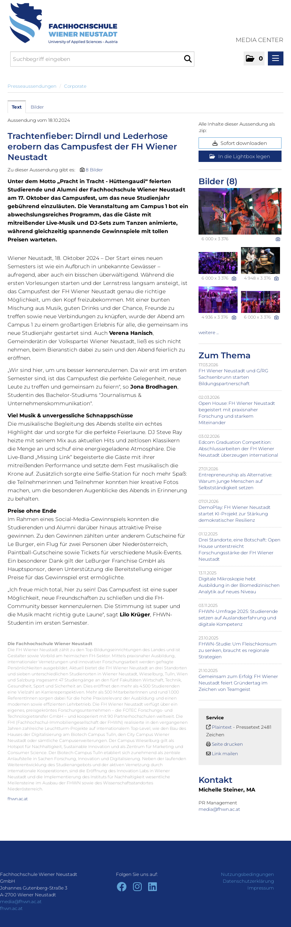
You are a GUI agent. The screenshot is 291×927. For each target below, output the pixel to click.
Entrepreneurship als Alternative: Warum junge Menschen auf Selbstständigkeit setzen (235, 481)
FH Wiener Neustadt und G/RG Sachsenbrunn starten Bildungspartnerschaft (233, 377)
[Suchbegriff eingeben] (102, 59)
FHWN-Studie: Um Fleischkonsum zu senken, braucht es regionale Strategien (238, 650)
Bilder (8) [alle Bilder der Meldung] (218, 181)
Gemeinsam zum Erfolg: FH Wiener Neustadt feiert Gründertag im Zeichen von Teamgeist (238, 682)
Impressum (260, 888)
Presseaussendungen (32, 86)
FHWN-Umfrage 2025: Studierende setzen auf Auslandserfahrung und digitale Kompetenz (238, 617)
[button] (254, 58)
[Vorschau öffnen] (240, 211)
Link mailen (225, 753)
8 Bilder (94, 170)
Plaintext (222, 727)
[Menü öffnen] (275, 58)
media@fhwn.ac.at (220, 809)
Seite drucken (227, 744)
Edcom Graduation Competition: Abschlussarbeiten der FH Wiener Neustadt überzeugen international (238, 448)
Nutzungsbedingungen (247, 874)
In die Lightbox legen (240, 156)
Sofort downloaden (240, 143)
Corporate (75, 86)
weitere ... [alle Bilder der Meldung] (209, 332)
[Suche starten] (187, 59)
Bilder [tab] (37, 107)
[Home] (60, 23)
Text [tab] (17, 107)
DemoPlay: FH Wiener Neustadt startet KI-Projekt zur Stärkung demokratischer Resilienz (235, 513)
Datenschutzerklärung (248, 881)
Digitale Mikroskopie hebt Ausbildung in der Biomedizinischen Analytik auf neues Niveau (239, 585)
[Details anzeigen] (278, 239)
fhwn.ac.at (18, 798)
